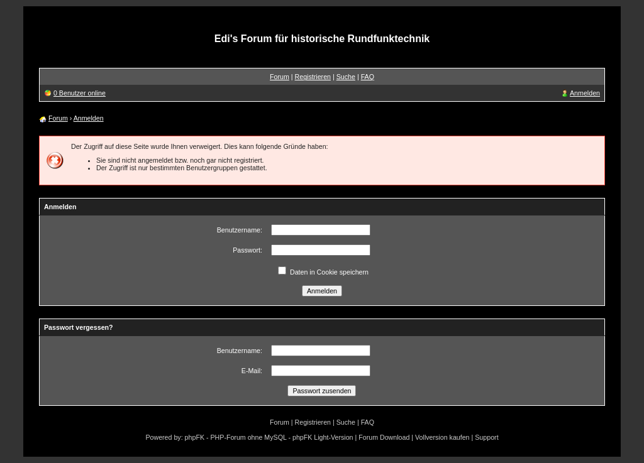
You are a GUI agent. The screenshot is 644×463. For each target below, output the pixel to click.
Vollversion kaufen (442, 437)
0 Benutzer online (79, 93)
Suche (345, 76)
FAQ (367, 76)
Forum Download (383, 437)
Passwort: (247, 250)
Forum (279, 76)
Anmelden (585, 93)
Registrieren (313, 76)
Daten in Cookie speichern (329, 272)
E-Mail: (252, 370)
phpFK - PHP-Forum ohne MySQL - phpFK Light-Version (269, 437)
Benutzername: (239, 230)
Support (486, 437)
